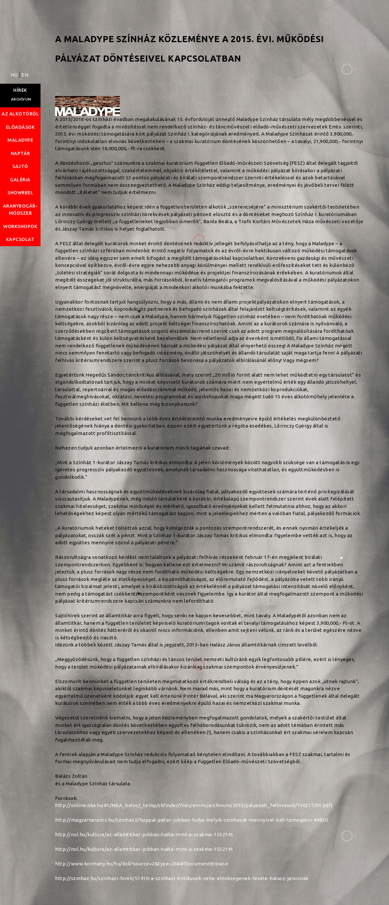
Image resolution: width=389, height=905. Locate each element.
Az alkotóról (20, 113)
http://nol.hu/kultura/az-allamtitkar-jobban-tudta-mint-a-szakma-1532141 (144, 834)
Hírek (20, 90)
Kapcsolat (20, 239)
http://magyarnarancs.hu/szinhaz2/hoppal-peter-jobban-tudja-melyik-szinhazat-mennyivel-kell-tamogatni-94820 (191, 820)
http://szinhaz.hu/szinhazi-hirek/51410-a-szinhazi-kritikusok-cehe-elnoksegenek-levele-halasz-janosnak (182, 878)
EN (24, 75)
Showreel (20, 192)
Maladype (20, 140)
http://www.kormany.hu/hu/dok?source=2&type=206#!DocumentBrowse (141, 863)
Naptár (20, 153)
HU (15, 75)
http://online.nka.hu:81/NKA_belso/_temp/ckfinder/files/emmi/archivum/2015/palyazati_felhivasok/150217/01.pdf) (194, 805)
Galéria (20, 179)
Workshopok (20, 226)
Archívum (21, 99)
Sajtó (20, 166)
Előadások (20, 127)
